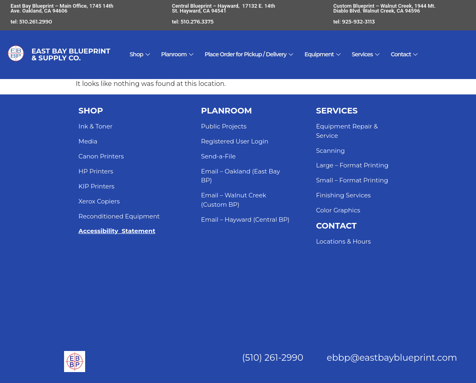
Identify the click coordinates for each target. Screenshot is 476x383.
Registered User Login (234, 141)
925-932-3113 (358, 21)
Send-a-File (218, 156)
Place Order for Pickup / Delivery (248, 54)
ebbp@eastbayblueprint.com (392, 357)
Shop (139, 54)
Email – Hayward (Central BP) (245, 219)
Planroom (177, 54)
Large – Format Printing (352, 165)
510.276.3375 (197, 21)
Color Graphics (338, 210)
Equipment (321, 54)
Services (364, 54)
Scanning (330, 150)
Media (88, 141)
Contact (403, 54)
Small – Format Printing (352, 180)
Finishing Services (343, 195)
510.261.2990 (35, 21)
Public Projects (224, 126)
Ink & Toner (96, 126)
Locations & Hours (343, 241)
